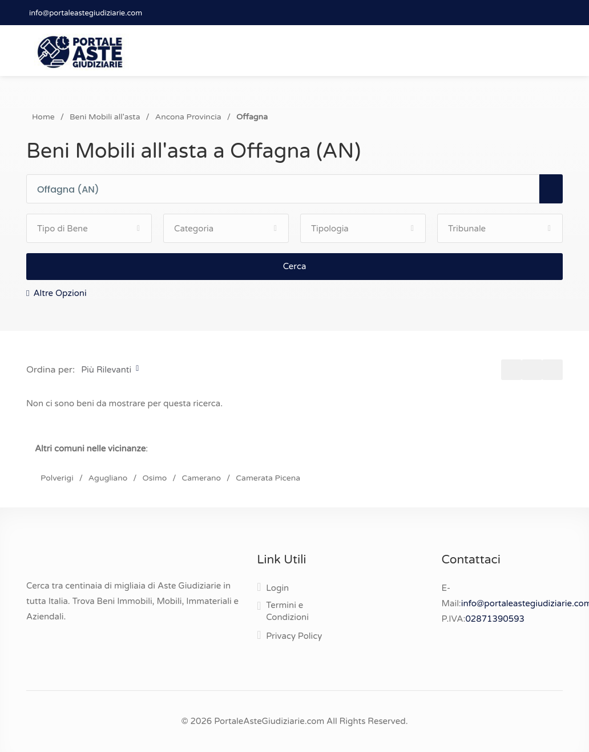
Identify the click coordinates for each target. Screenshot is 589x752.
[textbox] (288, 190)
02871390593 (495, 619)
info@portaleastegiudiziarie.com (85, 13)
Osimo (154, 478)
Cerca (294, 266)
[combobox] (288, 189)
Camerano (201, 478)
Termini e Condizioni (287, 611)
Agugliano (107, 478)
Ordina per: (50, 369)
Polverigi (57, 478)
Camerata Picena (268, 478)
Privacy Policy (294, 636)
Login (277, 588)
